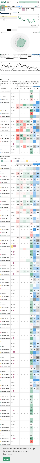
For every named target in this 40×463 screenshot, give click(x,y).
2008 (7, 17)
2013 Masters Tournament (6, 290)
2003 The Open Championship (7, 396)
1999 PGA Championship (6, 438)
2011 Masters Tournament (6, 313)
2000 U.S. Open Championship (7, 433)
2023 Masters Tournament (6, 185)
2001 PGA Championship (6, 416)
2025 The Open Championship (7, 168)
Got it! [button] (6, 459)
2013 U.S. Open (4, 288)
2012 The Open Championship (7, 296)
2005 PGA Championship (6, 371)
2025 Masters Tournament (6, 173)
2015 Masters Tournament (6, 268)
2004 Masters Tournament (6, 391)
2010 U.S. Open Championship (7, 321)
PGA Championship (5, 102)
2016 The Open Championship (7, 251)
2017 (6, 16)
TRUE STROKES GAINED (22, 54)
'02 (10, 24)
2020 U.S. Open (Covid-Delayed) (8, 210)
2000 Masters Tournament (6, 435)
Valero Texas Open (4, 121)
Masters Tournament (5, 132)
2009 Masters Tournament (6, 335)
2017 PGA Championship (6, 237)
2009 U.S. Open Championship (7, 332)
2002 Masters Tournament (6, 413)
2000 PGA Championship (6, 427)
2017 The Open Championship (7, 240)
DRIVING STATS (36, 54)
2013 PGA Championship (6, 282)
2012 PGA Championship (6, 293)
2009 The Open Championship (7, 329)
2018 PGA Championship (6, 226)
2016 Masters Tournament (6, 257)
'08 (14, 24)
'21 (6, 25)
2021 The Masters (5, 207)
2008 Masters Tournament (6, 346)
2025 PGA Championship (6, 171)
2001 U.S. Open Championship (7, 421)
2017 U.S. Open (4, 243)
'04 (11, 24)
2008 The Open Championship (7, 341)
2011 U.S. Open (4, 310)
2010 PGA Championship (6, 316)
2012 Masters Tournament (6, 302)
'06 (13, 24)
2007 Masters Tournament (6, 357)
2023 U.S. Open (4, 182)
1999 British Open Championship (8, 441)
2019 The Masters (5, 224)
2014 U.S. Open (4, 276)
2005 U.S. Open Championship (7, 377)
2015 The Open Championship (7, 263)
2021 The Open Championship (7, 198)
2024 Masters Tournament (6, 179)
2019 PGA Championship (6, 221)
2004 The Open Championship (7, 385)
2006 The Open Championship (7, 363)
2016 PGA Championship (6, 249)
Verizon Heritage (4, 130)
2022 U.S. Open (4, 190)
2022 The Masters (5, 196)
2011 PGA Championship (6, 304)
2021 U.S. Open (4, 201)
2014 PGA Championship (6, 271)
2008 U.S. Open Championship (7, 343)
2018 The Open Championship (7, 229)
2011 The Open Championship (7, 307)
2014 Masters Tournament (6, 279)
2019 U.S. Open (4, 218)
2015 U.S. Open (4, 265)
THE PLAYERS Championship (7, 124)
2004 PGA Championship (6, 382)
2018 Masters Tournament (6, 235)
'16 (4, 25)
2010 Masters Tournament (6, 324)
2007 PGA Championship (6, 349)
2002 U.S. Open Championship (7, 410)
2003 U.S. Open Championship (7, 399)
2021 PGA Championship (6, 204)
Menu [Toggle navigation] (10, 2)
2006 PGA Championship (6, 360)
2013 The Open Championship (7, 285)
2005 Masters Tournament (6, 380)
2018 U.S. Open (4, 232)
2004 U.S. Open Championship (7, 388)
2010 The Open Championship (7, 318)
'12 (1, 25)
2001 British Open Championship (8, 419)
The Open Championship (6, 110)
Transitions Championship (6, 135)
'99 (9, 24)
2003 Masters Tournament (6, 402)
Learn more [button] (7, 454)
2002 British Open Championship (8, 407)
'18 (5, 25)
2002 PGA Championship (6, 405)
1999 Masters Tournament (6, 444)
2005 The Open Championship (7, 374)
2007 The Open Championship (7, 352)
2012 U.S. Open (4, 299)
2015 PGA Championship (6, 260)
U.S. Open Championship (6, 116)
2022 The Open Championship (7, 187)
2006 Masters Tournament (6, 368)
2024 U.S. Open (4, 176)
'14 (2, 25)
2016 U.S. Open (4, 254)
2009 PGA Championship (6, 327)
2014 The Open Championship (7, 274)
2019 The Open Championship (7, 215)
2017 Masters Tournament (6, 246)
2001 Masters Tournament (6, 424)
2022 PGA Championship (6, 193)
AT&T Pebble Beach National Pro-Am (8, 146)
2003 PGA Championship (6, 394)
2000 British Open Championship (8, 430)
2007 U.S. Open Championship (7, 355)
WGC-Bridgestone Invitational (7, 105)
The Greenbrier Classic (5, 107)
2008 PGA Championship (6, 338)
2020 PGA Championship (6, 212)
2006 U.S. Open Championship (7, 366)
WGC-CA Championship (6, 138)
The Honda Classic (5, 141)
